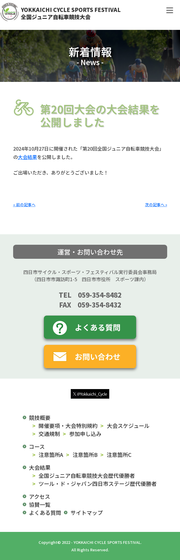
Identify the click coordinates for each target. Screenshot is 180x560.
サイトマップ (86, 512)
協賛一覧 (39, 504)
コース (37, 446)
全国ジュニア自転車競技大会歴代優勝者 (87, 475)
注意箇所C (119, 454)
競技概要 (39, 417)
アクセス (39, 496)
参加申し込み (85, 433)
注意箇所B (85, 454)
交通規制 (49, 433)
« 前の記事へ (24, 204)
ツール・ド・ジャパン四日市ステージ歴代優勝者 (98, 483)
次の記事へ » (156, 204)
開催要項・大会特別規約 (68, 425)
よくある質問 (45, 512)
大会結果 (27, 156)
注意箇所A (51, 454)
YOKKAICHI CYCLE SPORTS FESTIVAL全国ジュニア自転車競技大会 (71, 13)
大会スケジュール (128, 425)
